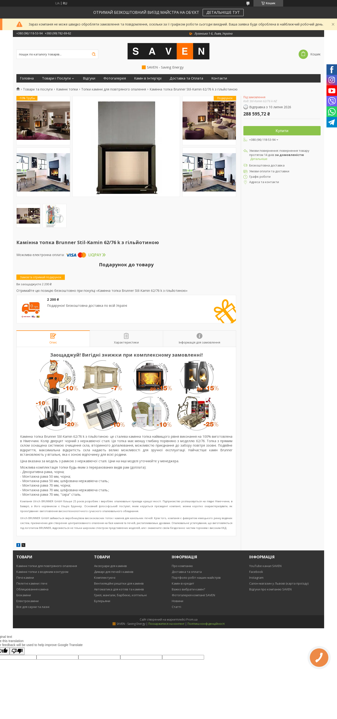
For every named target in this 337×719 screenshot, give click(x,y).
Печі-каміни (25, 577)
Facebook (256, 572)
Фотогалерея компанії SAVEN (193, 595)
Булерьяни (102, 601)
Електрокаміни (27, 601)
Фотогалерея (114, 78)
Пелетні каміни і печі (31, 583)
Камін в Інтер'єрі (147, 78)
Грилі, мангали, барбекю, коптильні (120, 595)
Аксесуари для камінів (110, 566)
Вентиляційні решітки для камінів (119, 583)
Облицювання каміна (32, 589)
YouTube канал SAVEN (265, 566)
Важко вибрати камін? (188, 589)
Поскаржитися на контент (166, 624)
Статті (176, 607)
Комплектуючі (104, 577)
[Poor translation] (17, 651)
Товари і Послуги (56, 78)
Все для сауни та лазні (32, 607)
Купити (282, 131)
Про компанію (182, 566)
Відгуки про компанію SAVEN (270, 589)
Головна (27, 78)
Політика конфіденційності (206, 624)
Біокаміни (23, 595)
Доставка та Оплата (186, 78)
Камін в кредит (183, 583)
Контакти (219, 78)
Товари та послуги (38, 89)
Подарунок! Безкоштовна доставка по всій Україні (87, 305)
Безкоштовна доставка (267, 165)
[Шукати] (93, 54)
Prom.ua (192, 619)
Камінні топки (67, 89)
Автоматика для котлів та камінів (119, 589)
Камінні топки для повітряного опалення (46, 566)
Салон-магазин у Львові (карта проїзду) (278, 583)
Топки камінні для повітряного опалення (113, 89)
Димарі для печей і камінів (113, 572)
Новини (177, 601)
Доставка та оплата (187, 572)
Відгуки (89, 78)
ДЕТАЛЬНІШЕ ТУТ (223, 12)
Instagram (256, 577)
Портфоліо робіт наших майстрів (196, 577)
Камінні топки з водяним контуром (42, 572)
